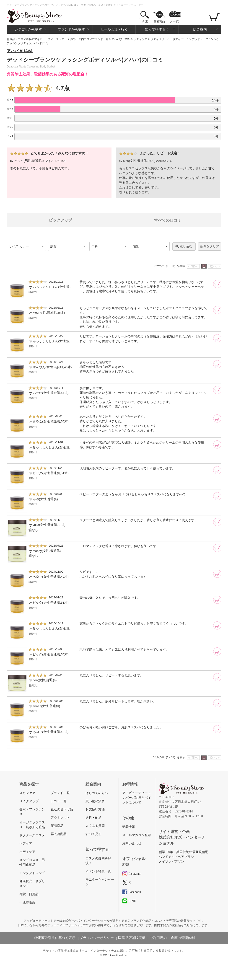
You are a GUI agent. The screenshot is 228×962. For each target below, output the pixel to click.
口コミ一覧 (59, 801)
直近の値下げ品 (62, 809)
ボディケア (140, 39)
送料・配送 (93, 817)
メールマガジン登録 (136, 835)
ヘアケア (25, 843)
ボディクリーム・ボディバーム (169, 39)
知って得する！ (157, 29)
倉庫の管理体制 (183, 938)
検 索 (145, 21)
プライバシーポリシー (97, 938)
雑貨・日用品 (29, 894)
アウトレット (60, 817)
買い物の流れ (95, 801)
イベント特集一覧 (98, 871)
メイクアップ (29, 801)
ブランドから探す (71, 29)
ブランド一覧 (60, 793)
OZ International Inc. (115, 955)
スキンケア (27, 793)
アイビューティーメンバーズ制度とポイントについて (136, 797)
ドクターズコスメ (32, 835)
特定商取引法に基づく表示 (54, 938)
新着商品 (159, 21)
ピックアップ (60, 220)
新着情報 (128, 827)
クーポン (175, 21)
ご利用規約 (158, 938)
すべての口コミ (167, 220)
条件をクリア (209, 246)
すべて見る (93, 834)
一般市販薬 (27, 902)
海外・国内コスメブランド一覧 (89, 39)
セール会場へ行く (114, 29)
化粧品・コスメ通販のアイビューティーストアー (37, 39)
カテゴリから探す (28, 29)
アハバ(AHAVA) (120, 39)
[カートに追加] (217, 284)
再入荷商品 (59, 834)
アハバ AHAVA (20, 51)
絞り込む (186, 246)
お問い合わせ (131, 843)
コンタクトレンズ (32, 873)
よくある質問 (95, 826)
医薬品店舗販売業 (131, 938)
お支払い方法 (95, 809)
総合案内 (200, 29)
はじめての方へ (97, 793)
